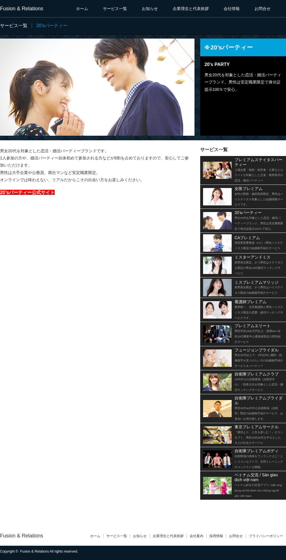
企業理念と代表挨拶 (191, 8)
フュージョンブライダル (259, 357)
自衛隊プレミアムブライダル (259, 408)
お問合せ (263, 8)
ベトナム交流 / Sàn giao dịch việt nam (258, 485)
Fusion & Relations (21, 8)
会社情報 (232, 8)
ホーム (82, 8)
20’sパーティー (259, 220)
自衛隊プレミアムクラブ (259, 381)
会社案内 (196, 536)
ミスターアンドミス (259, 265)
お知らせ (150, 8)
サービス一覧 (115, 8)
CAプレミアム (259, 242)
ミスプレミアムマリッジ (259, 287)
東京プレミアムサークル (259, 434)
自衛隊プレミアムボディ (259, 458)
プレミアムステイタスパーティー (259, 169)
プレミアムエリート (258, 333)
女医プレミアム (259, 196)
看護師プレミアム (259, 309)
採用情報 (216, 536)
